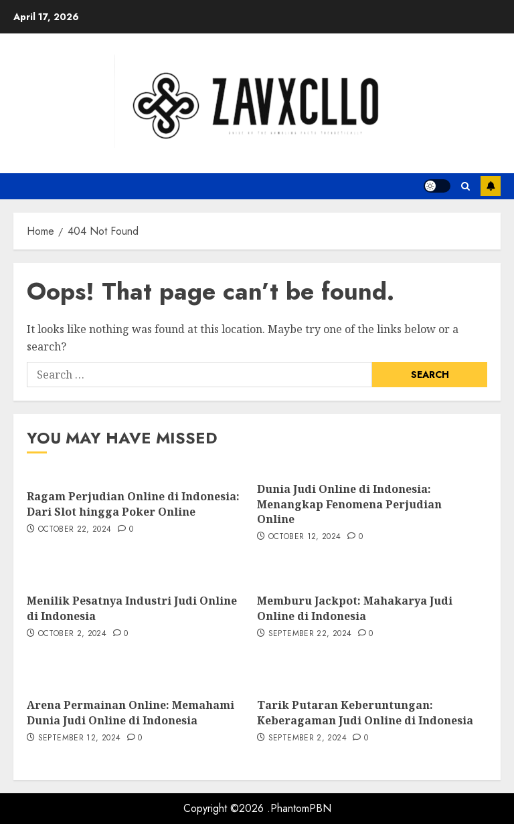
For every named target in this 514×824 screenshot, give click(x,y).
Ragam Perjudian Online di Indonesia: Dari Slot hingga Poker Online (133, 503)
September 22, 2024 (309, 634)
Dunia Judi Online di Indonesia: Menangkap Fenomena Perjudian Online (349, 504)
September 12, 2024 (79, 738)
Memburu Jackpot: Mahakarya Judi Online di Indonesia (354, 608)
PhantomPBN (300, 808)
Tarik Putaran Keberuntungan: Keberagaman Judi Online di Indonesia (365, 712)
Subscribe (491, 186)
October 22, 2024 (75, 529)
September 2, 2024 (307, 738)
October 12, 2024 (304, 537)
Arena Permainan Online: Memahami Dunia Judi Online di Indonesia (130, 712)
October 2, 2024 (72, 634)
